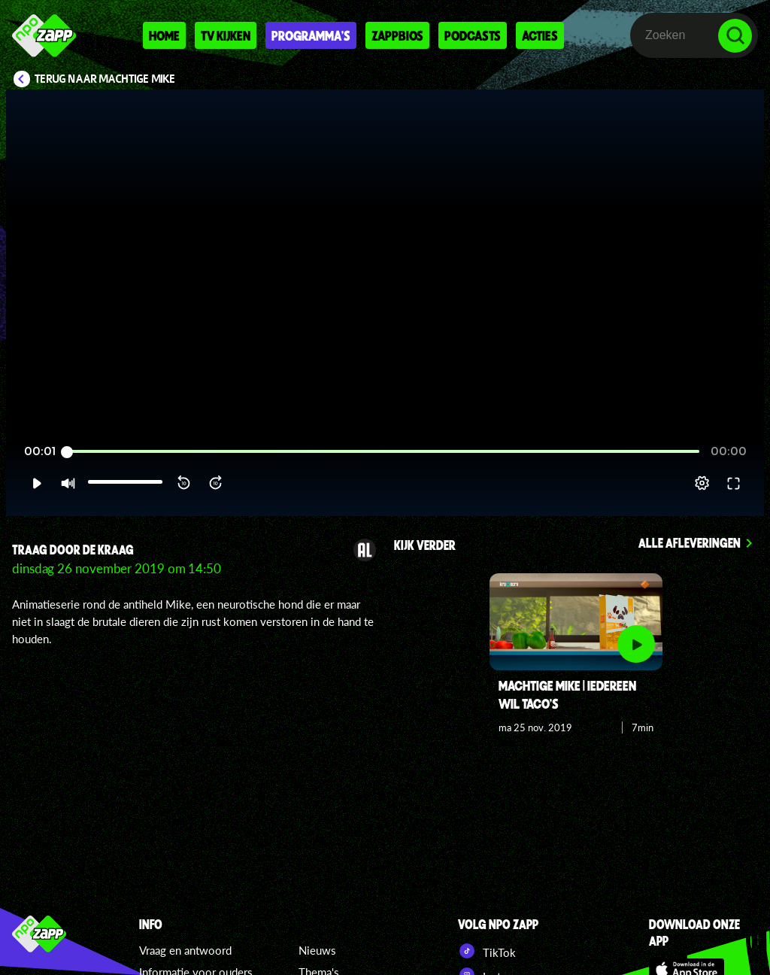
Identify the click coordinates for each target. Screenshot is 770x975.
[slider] (383, 451)
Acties (540, 35)
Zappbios (397, 35)
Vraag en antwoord (185, 950)
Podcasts (472, 35)
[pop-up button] (702, 483)
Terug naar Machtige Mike (105, 79)
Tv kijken (225, 35)
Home (164, 35)
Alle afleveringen (689, 542)
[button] (36, 483)
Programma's (310, 35)
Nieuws (317, 950)
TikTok (487, 951)
